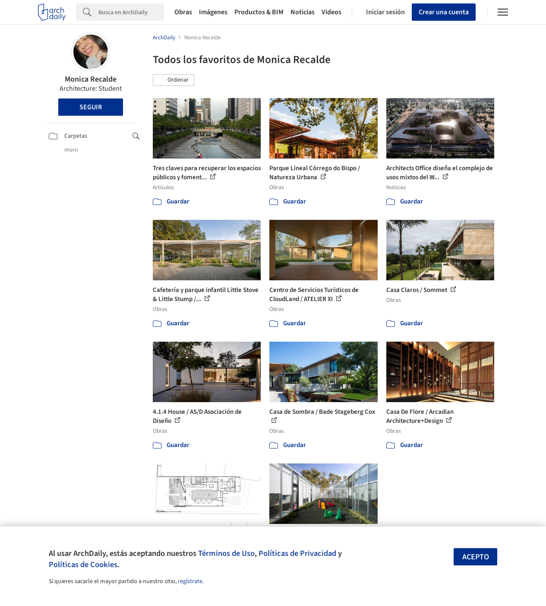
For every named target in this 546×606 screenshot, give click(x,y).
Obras (183, 12)
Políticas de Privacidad (297, 553)
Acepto (475, 557)
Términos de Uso (226, 553)
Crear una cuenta (444, 12)
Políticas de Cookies (83, 564)
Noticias (302, 12)
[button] (173, 80)
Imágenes (213, 12)
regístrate (190, 581)
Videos (331, 12)
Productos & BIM (259, 12)
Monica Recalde (91, 79)
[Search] (131, 12)
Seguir (90, 107)
